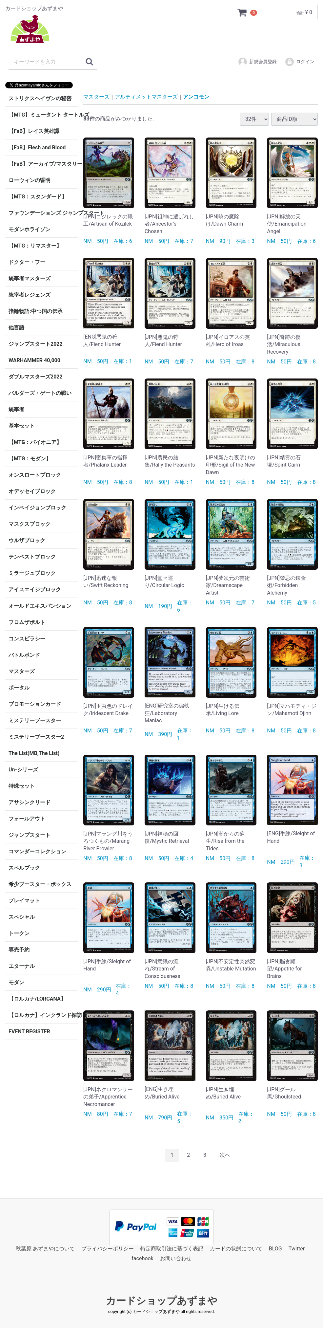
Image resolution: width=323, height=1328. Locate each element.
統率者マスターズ (29, 278)
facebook (142, 1258)
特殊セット (22, 786)
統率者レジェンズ (29, 295)
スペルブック (24, 868)
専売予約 (19, 950)
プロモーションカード (35, 704)
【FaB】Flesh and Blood (37, 147)
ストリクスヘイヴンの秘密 (40, 98)
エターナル (22, 966)
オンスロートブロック (35, 475)
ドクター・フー (27, 262)
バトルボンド (24, 655)
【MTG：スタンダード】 (38, 197)
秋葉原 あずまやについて (45, 1248)
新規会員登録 (257, 62)
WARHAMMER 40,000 (34, 360)
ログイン (299, 62)
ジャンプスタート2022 (36, 344)
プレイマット (24, 900)
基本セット (22, 426)
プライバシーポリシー (107, 1248)
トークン (19, 933)
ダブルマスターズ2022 (36, 377)
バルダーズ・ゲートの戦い (40, 393)
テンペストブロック (32, 557)
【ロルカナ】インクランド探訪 (43, 1015)
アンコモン (196, 97)
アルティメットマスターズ (146, 97)
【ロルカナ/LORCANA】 (37, 999)
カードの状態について (236, 1248)
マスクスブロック (29, 524)
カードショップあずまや (161, 1300)
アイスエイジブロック (35, 589)
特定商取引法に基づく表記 (171, 1248)
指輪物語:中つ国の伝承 (36, 311)
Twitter (297, 1248)
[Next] (224, 1155)
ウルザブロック (27, 540)
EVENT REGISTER (29, 1031)
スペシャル (22, 917)
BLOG (275, 1248)
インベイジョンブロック (37, 508)
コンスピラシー (27, 639)
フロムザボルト (27, 622)
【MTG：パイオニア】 (35, 442)
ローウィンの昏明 (29, 180)
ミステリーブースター (35, 720)
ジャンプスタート (29, 835)
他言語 (16, 327)
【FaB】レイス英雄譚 (34, 131)
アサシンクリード (29, 802)
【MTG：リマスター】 (35, 246)
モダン (16, 982)
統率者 (16, 409)
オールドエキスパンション (40, 606)
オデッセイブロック (32, 491)
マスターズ (22, 671)
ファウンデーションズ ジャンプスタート (43, 213)
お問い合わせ (176, 1258)
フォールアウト (27, 819)
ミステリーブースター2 (36, 737)
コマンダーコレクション (37, 851)
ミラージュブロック (32, 573)
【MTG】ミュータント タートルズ (43, 115)
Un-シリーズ (23, 769)
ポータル (19, 688)
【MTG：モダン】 (30, 458)
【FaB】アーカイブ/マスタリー (43, 164)
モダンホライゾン (29, 229)
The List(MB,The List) (34, 753)
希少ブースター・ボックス (40, 884)
